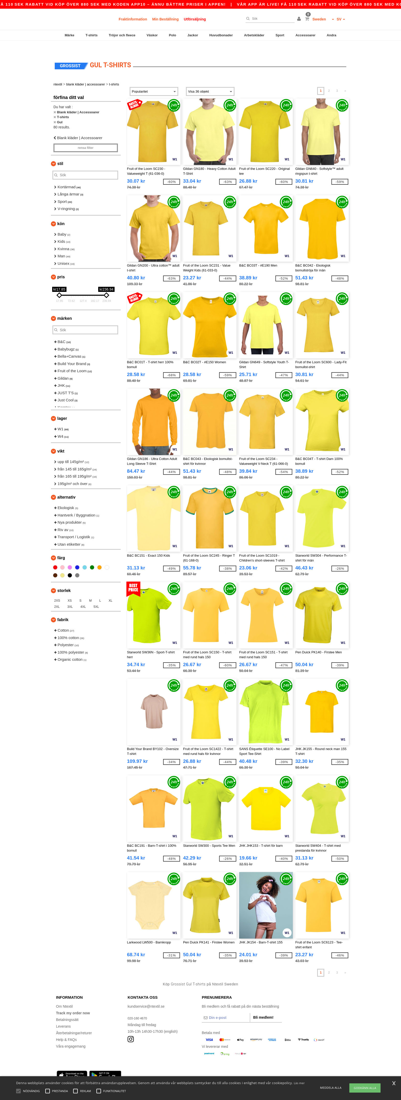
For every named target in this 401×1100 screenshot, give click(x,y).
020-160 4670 (139, 1007)
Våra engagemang (70, 1035)
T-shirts (91, 35)
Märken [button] (64, 307)
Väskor (152, 35)
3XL (70, 596)
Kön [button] (60, 213)
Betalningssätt (67, 1009)
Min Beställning (165, 19)
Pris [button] (61, 266)
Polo (172, 35)
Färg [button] (61, 547)
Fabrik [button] (63, 609)
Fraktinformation (133, 19)
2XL (57, 596)
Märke (69, 35)
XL (111, 590)
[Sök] (269, 19)
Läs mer (299, 1083)
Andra (331, 35)
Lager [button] (62, 407)
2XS (57, 590)
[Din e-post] (226, 1006)
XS (70, 590)
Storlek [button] (64, 580)
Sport (280, 35)
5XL (96, 596)
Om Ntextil (64, 996)
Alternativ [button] (66, 486)
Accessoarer (305, 35)
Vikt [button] (60, 440)
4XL (83, 596)
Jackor (192, 35)
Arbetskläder (254, 35)
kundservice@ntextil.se (146, 996)
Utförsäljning (195, 19)
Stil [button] (60, 153)
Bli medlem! (263, 1007)
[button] (299, 19)
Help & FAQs (66, 1029)
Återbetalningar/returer (74, 1022)
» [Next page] (345, 80)
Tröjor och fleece (122, 35)
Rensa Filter (85, 137)
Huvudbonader (221, 35)
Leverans (63, 1016)
